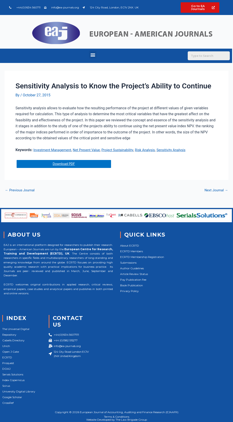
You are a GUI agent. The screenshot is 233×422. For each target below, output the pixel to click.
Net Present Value (90, 150)
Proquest (8, 363)
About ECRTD (129, 245)
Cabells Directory (13, 340)
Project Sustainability (123, 150)
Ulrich (6, 346)
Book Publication (131, 285)
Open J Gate (10, 351)
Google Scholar (12, 397)
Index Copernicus (13, 380)
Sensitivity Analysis (180, 150)
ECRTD (7, 357)
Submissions (128, 262)
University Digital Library (18, 391)
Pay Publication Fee (133, 279)
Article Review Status (134, 274)
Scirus (6, 385)
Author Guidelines (132, 268)
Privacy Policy (129, 291)
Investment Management (53, 150)
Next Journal (215, 190)
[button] (92, 54)
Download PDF (64, 164)
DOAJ (6, 368)
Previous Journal (21, 190)
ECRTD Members (131, 251)
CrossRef (8, 403)
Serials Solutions (12, 374)
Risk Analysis (152, 150)
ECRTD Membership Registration (142, 257)
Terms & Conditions (116, 416)
